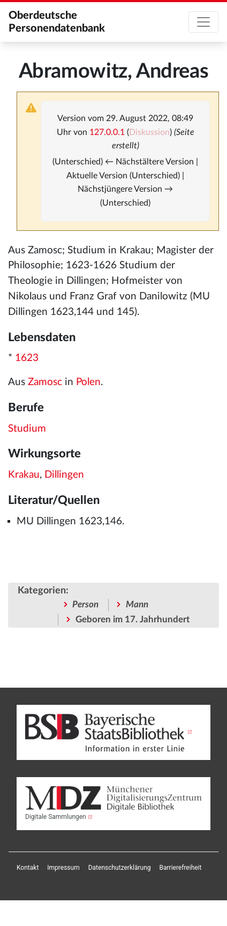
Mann (137, 604)
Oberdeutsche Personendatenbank (57, 22)
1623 (27, 358)
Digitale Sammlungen (55, 816)
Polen (88, 382)
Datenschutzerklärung (119, 867)
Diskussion (149, 132)
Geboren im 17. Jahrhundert (132, 619)
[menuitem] (28, 867)
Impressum (63, 867)
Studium (27, 429)
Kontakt (28, 867)
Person (85, 604)
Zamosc (45, 382)
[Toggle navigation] (203, 22)
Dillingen (64, 475)
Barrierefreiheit (181, 867)
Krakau (24, 475)
